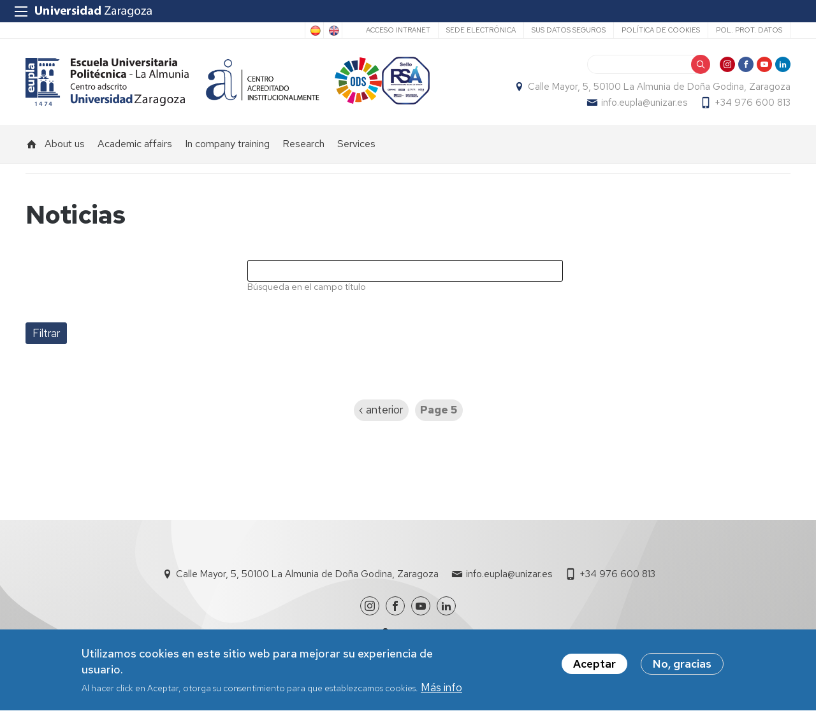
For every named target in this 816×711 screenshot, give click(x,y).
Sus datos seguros (569, 29)
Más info (441, 692)
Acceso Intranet (398, 29)
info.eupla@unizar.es (644, 102)
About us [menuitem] (65, 143)
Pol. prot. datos (749, 29)
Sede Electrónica (481, 29)
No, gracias (682, 668)
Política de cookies (661, 29)
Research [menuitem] (303, 143)
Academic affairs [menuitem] (135, 143)
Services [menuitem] (356, 143)
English (333, 30)
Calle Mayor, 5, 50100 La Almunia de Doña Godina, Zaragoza (659, 86)
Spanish (314, 30)
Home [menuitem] (32, 144)
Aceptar (594, 668)
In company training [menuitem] (227, 143)
